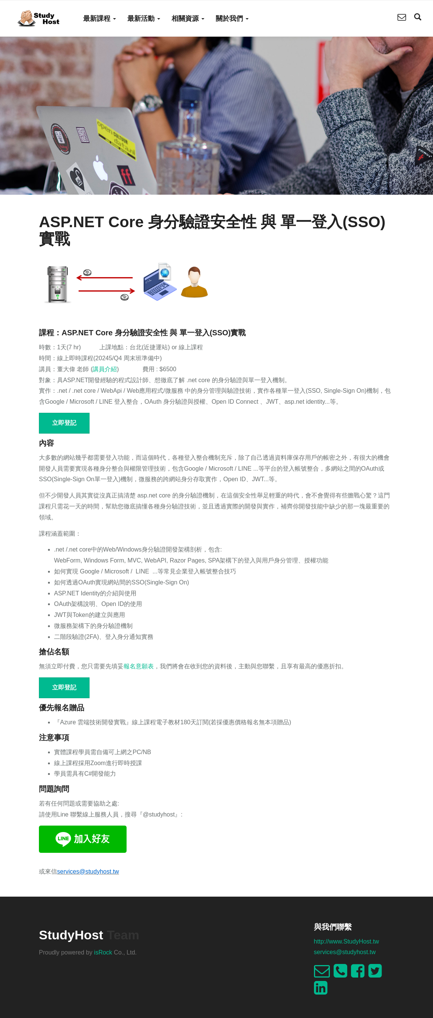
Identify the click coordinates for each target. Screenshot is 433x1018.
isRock (103, 952)
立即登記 (64, 423)
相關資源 (188, 18)
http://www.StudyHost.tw (346, 941)
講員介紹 (105, 369)
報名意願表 (139, 666)
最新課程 (99, 18)
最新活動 (143, 18)
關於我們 (232, 18)
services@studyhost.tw (345, 952)
